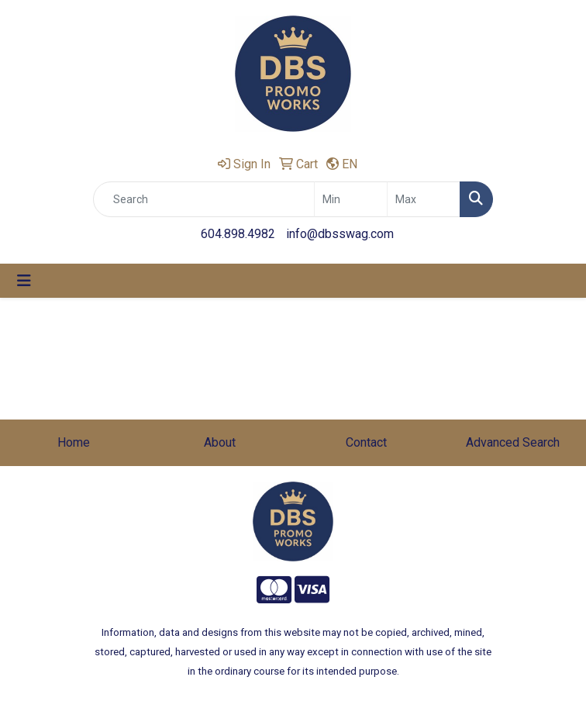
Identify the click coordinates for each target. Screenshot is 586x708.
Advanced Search (513, 442)
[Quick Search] (204, 199)
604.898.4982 (238, 233)
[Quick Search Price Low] (351, 199)
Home (73, 442)
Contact (366, 442)
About (220, 442)
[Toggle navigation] (24, 281)
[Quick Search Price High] (423, 199)
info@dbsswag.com (340, 233)
